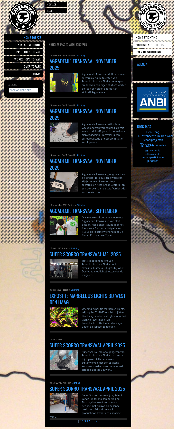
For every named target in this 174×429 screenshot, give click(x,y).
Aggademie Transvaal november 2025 (83, 64)
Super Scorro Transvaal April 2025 (87, 388)
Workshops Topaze (27, 59)
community (155, 150)
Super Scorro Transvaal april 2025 (87, 345)
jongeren (153, 161)
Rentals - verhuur (28, 44)
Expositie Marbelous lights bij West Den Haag (87, 299)
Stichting (81, 55)
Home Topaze (32, 37)
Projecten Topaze (28, 52)
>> (95, 421)
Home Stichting (146, 37)
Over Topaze (32, 66)
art (146, 150)
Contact (51, 4)
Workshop (161, 145)
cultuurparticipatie (153, 157)
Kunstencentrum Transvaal (155, 136)
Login (37, 73)
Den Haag (153, 132)
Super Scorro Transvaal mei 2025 (85, 254)
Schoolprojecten (153, 140)
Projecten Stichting (150, 44)
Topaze (147, 145)
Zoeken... (12, 85)
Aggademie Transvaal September (83, 210)
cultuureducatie (153, 153)
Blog (50, 10)
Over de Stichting (148, 52)
